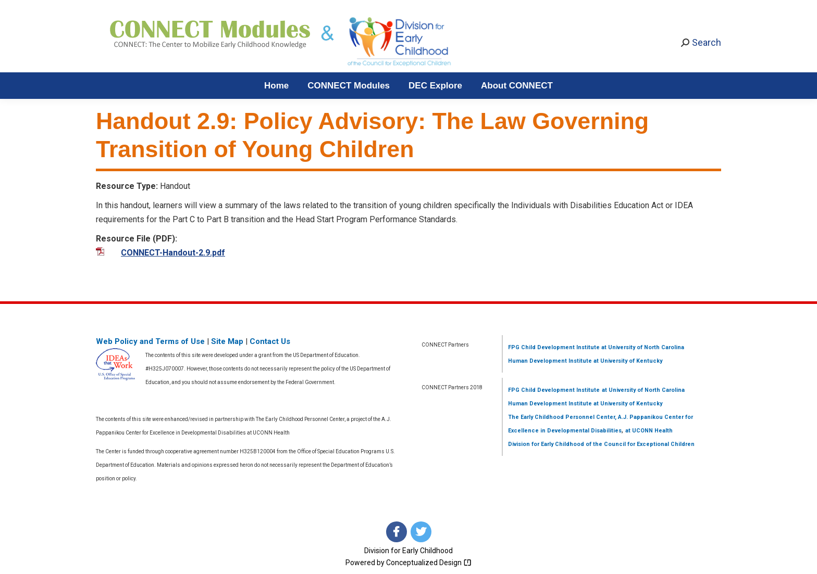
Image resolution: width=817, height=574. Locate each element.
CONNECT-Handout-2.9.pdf (173, 253)
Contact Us (270, 341)
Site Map (227, 341)
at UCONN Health (649, 430)
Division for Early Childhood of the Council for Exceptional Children (601, 444)
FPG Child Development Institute (554, 347)
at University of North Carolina (642, 347)
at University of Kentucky (627, 361)
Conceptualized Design (429, 562)
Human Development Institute (550, 361)
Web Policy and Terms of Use (150, 341)
